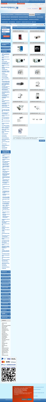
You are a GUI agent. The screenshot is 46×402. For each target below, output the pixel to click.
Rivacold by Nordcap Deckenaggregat (6, 174)
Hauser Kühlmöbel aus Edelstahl (6, 110)
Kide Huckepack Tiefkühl (5, 172)
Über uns (4, 327)
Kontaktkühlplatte (5, 124)
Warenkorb (4, 343)
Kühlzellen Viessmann (6, 215)
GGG (3, 99)
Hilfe (3, 342)
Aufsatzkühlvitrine (5, 57)
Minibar (3, 226)
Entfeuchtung (32, 17)
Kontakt (4, 340)
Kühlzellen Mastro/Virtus (6, 208)
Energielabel (5, 355)
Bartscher (4, 61)
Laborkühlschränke (34, 19)
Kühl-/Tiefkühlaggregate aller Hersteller (6, 152)
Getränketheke (5, 91)
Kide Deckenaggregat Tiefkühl (5, 167)
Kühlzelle (37, 14)
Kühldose (4, 135)
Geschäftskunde (12, 3)
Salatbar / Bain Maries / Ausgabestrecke (5, 247)
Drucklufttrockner (5, 65)
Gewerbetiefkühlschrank (5, 95)
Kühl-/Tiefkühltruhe (5, 132)
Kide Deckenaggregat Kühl (5, 164)
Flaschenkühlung (5, 79)
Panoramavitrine (5, 234)
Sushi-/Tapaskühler (5, 256)
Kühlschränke (14, 19)
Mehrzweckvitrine (5, 224)
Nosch (3, 232)
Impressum (4, 323)
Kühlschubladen (5, 142)
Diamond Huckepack (6, 160)
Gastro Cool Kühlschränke (5, 87)
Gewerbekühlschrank (6, 93)
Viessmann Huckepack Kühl (5, 180)
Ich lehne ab (24, 399)
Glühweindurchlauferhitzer (21, 14)
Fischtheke (4, 76)
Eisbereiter (4, 69)
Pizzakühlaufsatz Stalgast (5, 236)
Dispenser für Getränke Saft (5, 63)
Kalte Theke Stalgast (5, 115)
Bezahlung (4, 333)
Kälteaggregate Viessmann (5, 203)
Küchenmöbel (6, 306)
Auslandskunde (21, 3)
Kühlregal (4, 136)
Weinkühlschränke (23, 19)
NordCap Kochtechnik (5, 228)
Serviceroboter (14, 17)
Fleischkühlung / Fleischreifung (6, 82)
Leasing (4, 332)
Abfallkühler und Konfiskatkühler (5, 54)
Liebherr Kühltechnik (6, 220)
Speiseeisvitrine (5, 253)
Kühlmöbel (32, 14)
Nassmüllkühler (6, 17)
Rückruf (4, 338)
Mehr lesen (42, 140)
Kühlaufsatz (5, 133)
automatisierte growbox (8, 14)
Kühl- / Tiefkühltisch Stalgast (6, 127)
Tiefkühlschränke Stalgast (6, 260)
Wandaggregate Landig (5, 182)
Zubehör (4, 268)
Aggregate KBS (5, 189)
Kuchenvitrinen (5, 125)
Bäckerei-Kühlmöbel (5, 59)
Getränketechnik (6, 19)
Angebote (6, 310)
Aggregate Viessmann (5, 194)
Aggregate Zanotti (6, 155)
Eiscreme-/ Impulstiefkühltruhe (6, 71)
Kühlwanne (4, 147)
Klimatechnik (6, 303)
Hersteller (6, 317)
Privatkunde (4, 3)
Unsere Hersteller (6, 314)
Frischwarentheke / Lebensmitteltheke (6, 84)
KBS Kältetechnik (6, 121)
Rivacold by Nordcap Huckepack (6, 177)
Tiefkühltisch (5, 261)
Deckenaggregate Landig (6, 157)
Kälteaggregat (5, 117)
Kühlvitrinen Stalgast (5, 146)
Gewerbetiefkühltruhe (5, 97)
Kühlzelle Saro (5, 200)
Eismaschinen (40, 17)
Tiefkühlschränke (6, 258)
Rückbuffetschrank (5, 238)
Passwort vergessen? (6, 40)
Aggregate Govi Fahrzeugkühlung (5, 192)
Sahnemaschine (5, 240)
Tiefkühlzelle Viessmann (5, 217)
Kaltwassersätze (5, 119)
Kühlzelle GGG (6, 201)
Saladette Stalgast (5, 244)
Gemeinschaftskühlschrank (6, 89)
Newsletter (5, 351)
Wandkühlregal (6, 267)
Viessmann (4, 265)
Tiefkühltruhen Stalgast (5, 264)
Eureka (3, 73)
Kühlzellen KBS (5, 210)
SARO (3, 249)
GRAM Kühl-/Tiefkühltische (5, 106)
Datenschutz (5, 329)
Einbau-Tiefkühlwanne (5, 68)
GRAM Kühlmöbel (5, 108)
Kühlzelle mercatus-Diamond (6, 197)
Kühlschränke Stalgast (6, 140)
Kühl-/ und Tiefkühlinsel (5, 130)
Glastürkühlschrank (5, 101)
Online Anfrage (5, 339)
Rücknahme (4, 326)
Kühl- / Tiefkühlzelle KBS (5, 206)
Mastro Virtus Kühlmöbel (6, 222)
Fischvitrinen (5, 77)
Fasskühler (4, 74)
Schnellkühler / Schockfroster (5, 251)
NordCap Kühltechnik (6, 230)
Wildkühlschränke (23, 17)
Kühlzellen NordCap (5, 212)
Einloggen (6, 36)
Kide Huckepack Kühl (5, 169)
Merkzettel (4, 345)
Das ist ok (29, 399)
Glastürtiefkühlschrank (5, 103)
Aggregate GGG (5, 185)
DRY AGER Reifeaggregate (5, 162)
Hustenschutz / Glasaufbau (5, 113)
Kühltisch (4, 143)
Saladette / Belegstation (5, 242)
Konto (3, 344)
